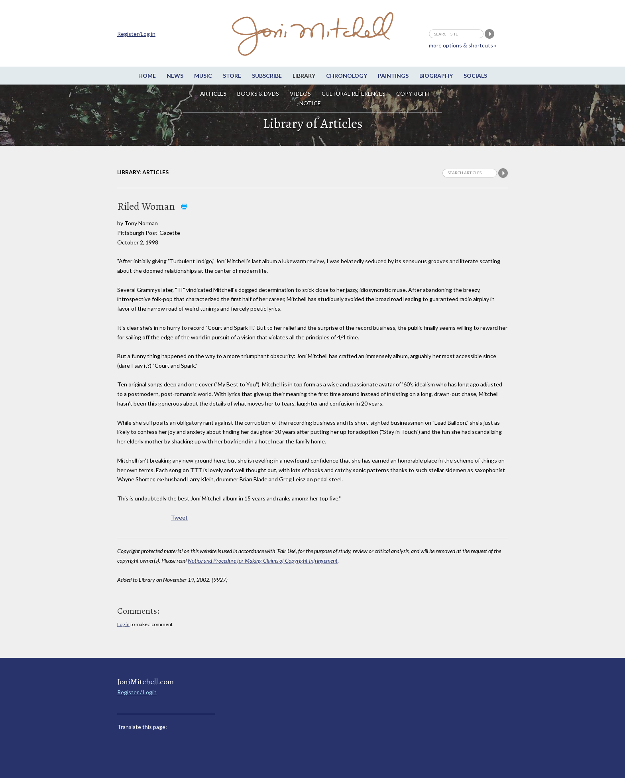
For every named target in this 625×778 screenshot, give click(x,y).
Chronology (346, 75)
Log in (123, 624)
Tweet (179, 517)
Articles (213, 93)
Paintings (393, 75)
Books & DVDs (258, 93)
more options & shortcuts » (463, 45)
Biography (436, 75)
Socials (475, 75)
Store (232, 75)
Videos (300, 93)
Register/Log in (136, 33)
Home (147, 75)
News (175, 75)
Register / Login (137, 692)
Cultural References (353, 93)
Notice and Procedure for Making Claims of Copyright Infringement (263, 560)
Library (304, 75)
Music (203, 75)
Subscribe (267, 75)
